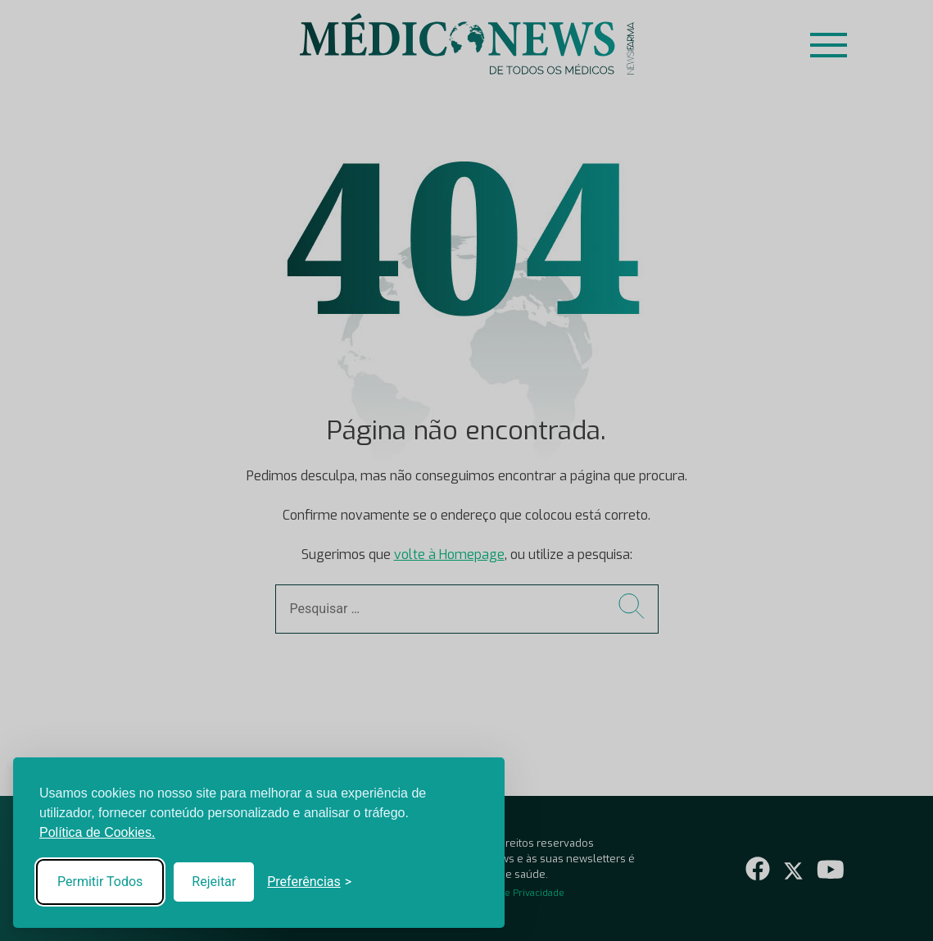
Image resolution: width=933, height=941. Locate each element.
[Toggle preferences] (309, 882)
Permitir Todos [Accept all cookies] (100, 881)
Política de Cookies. (97, 832)
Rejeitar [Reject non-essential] (214, 881)
